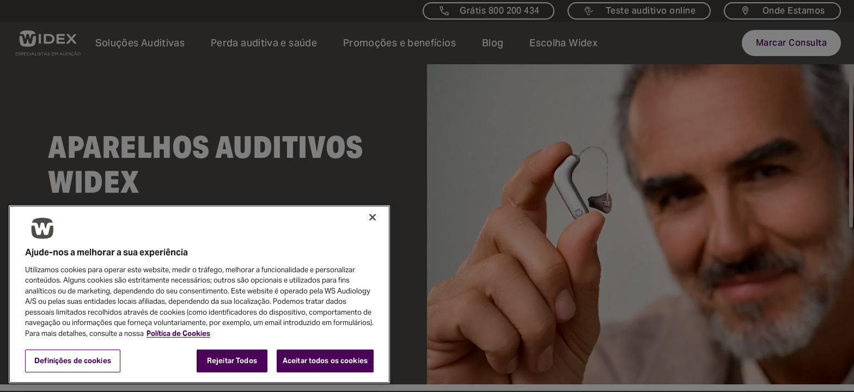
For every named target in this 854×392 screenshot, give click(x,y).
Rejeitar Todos (232, 360)
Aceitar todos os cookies (325, 360)
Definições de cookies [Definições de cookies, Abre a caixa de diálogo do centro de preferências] (72, 360)
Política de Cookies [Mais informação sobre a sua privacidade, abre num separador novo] (178, 333)
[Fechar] (373, 217)
